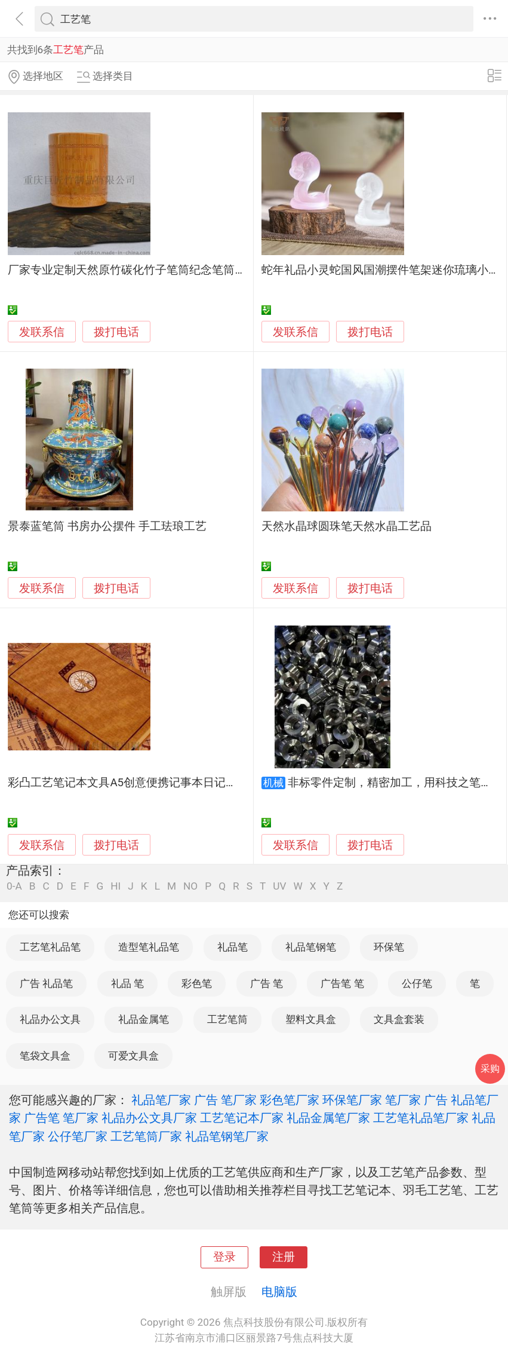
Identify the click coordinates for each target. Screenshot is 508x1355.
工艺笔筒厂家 (146, 1136)
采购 (490, 1068)
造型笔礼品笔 (148, 947)
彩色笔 (196, 983)
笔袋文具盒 (45, 1056)
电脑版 (279, 1292)
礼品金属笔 (143, 1019)
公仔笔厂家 (77, 1136)
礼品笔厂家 (161, 1100)
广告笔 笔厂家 (61, 1118)
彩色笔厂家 (289, 1100)
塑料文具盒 (310, 1019)
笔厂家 (403, 1100)
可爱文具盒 (133, 1056)
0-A (14, 886)
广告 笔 (266, 983)
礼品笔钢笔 (310, 947)
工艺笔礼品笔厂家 (421, 1118)
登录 (224, 1257)
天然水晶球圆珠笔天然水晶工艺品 (346, 526)
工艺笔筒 (227, 1019)
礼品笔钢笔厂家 (227, 1136)
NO (190, 886)
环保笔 (389, 947)
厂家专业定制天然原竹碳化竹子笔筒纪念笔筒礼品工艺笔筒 (155, 270)
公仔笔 (417, 983)
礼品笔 (232, 947)
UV (279, 886)
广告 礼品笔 (46, 983)
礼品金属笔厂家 (328, 1118)
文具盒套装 (399, 1019)
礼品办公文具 (50, 1019)
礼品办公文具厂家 (149, 1118)
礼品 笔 (127, 983)
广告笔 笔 (342, 983)
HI (115, 886)
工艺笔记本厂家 (242, 1118)
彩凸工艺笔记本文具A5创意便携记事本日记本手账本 (139, 782)
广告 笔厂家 (225, 1100)
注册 (283, 1257)
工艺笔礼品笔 (50, 947)
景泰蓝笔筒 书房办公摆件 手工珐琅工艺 (107, 526)
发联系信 (41, 332)
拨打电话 (116, 332)
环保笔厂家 (352, 1100)
